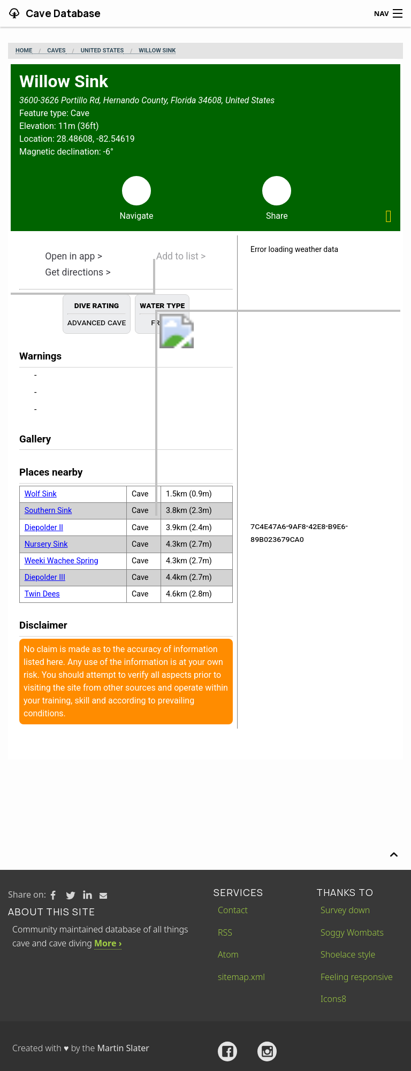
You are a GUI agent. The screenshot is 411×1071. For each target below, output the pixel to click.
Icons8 (333, 999)
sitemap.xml (241, 977)
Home (24, 51)
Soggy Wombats (352, 932)
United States (102, 51)
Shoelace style (348, 954)
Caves (56, 51)
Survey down (345, 910)
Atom (228, 954)
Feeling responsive (357, 977)
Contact (233, 910)
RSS (225, 932)
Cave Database (62, 13)
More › (107, 943)
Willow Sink (157, 51)
